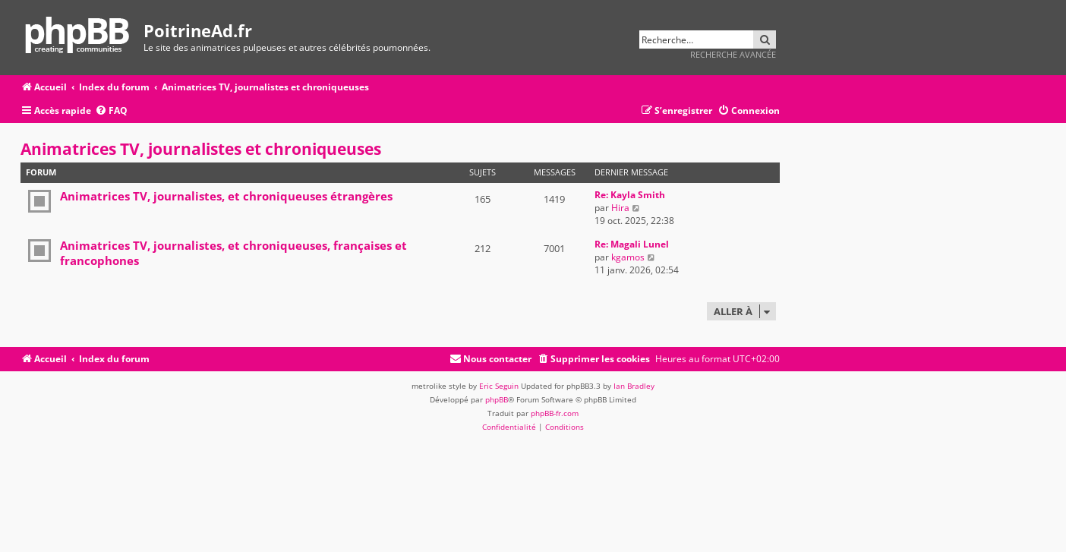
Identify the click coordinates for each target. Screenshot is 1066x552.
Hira (620, 207)
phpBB (496, 399)
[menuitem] (111, 111)
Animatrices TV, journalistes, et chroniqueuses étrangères (226, 195)
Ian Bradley (633, 385)
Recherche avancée (733, 54)
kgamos (628, 257)
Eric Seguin (499, 385)
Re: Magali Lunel (631, 244)
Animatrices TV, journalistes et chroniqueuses (200, 148)
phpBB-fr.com (555, 413)
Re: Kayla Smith (629, 194)
